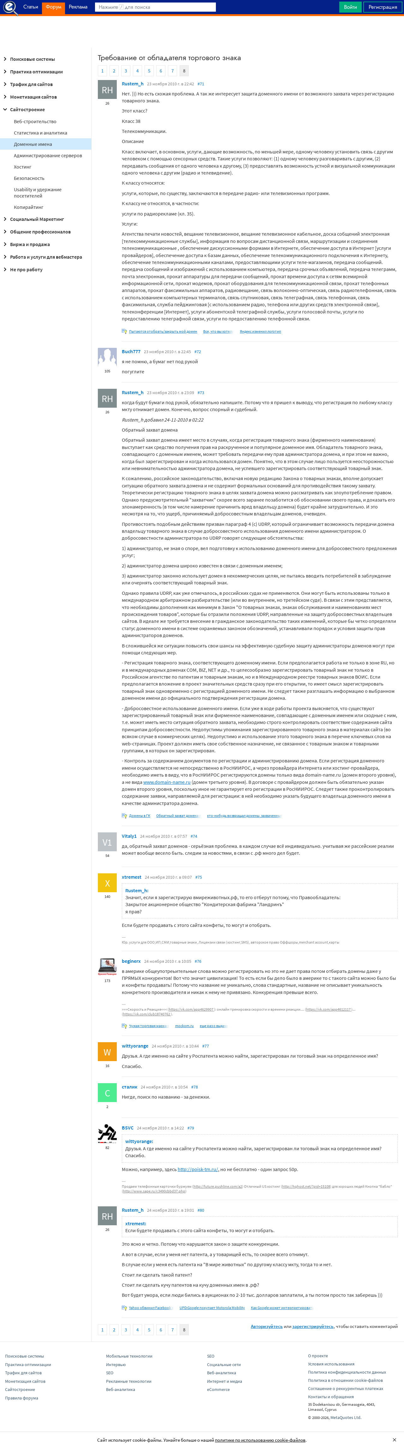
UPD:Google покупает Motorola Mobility (212, 1307)
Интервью (116, 1364)
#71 (201, 84)
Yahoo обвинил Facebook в (151, 1307)
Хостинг (23, 167)
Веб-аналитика (120, 1389)
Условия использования (331, 1364)
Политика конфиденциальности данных (347, 1372)
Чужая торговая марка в (149, 1025)
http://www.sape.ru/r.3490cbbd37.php (154, 1191)
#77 (205, 1046)
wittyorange (135, 1046)
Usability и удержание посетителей (38, 192)
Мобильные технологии (129, 1356)
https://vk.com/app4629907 (191, 1009)
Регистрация (383, 7)
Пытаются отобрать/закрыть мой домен (163, 331)
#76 (198, 961)
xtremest (131, 877)
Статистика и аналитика (40, 132)
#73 (201, 392)
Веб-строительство (35, 121)
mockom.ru (184, 1025)
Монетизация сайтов (29, 97)
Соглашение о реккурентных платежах (345, 1388)
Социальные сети (224, 1364)
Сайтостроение (23, 109)
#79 (190, 1128)
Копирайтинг (29, 207)
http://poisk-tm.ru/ (198, 1169)
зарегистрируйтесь (313, 1326)
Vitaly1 (129, 836)
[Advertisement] (202, 32)
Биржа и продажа (25, 244)
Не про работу (22, 269)
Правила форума (21, 1398)
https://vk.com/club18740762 (147, 1014)
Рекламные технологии (129, 1381)
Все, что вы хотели (218, 331)
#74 (194, 836)
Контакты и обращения (331, 1396)
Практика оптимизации (32, 71)
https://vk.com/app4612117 (328, 1009)
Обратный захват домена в (178, 815)
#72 (197, 351)
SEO (109, 1373)
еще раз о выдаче (214, 1025)
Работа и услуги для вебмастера (41, 257)
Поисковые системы (28, 59)
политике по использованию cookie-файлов (260, 1440)
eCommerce (218, 1389)
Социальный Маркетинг (32, 219)
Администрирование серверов (48, 155)
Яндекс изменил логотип (260, 331)
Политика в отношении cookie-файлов (345, 1380)
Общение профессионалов (36, 231)
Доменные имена (33, 144)
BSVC (128, 1127)
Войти (350, 7)
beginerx (131, 961)
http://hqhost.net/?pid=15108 (306, 1186)
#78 (194, 1087)
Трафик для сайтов (27, 84)
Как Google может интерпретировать (282, 1307)
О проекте (318, 1356)
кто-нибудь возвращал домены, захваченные (244, 815)
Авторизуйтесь (267, 1326)
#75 (198, 877)
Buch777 (131, 351)
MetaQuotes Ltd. (345, 1417)
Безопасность (29, 178)
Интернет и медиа (224, 1381)
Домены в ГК (139, 815)
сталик (129, 1086)
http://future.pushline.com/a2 (217, 1186)
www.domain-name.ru (167, 782)
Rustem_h (133, 83)
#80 (201, 1210)
